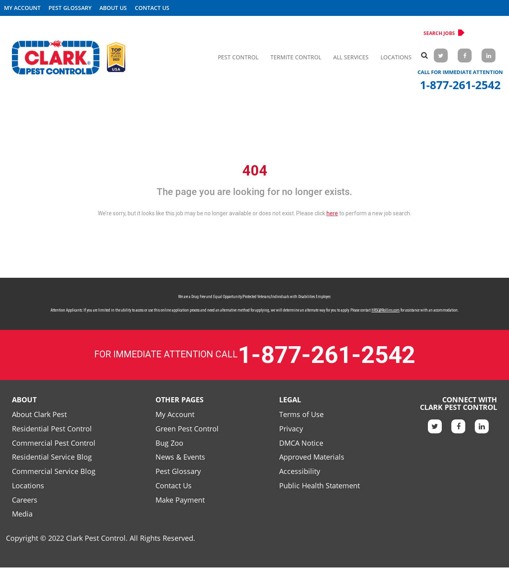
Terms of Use (301, 414)
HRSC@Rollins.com (385, 310)
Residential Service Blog (52, 457)
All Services (351, 57)
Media (22, 514)
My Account (22, 8)
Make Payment (180, 500)
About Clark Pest (39, 414)
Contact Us (152, 8)
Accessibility (299, 471)
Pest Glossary (70, 8)
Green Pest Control (187, 428)
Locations (396, 57)
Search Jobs (442, 33)
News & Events (180, 457)
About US (113, 8)
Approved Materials (311, 457)
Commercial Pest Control (53, 443)
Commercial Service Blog (53, 471)
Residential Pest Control (52, 428)
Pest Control (238, 57)
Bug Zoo (169, 443)
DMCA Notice (301, 443)
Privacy (291, 428)
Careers (24, 500)
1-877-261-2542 (460, 84)
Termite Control (295, 57)
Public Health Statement (319, 485)
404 (254, 170)
